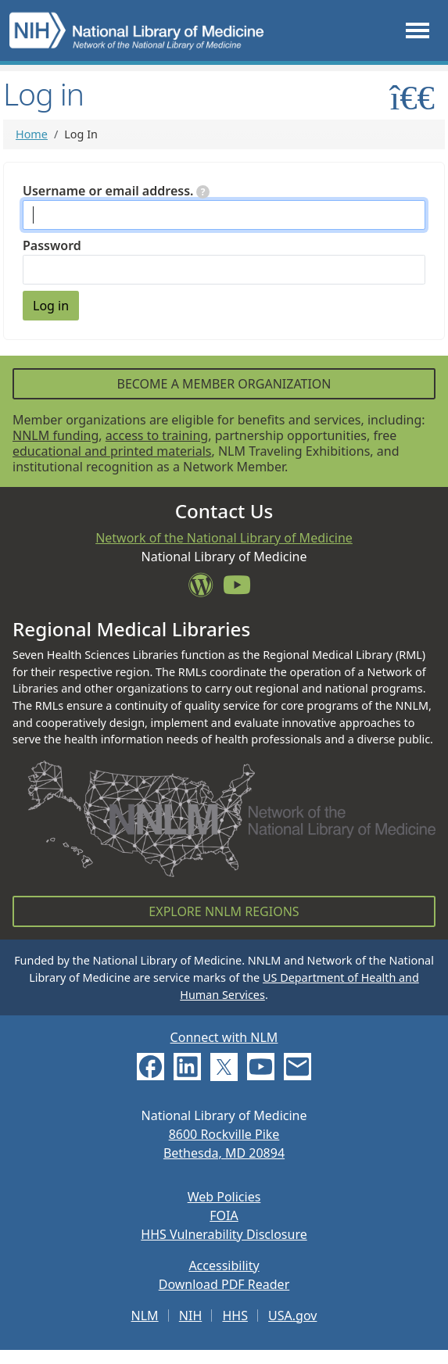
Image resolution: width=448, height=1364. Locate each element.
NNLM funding (56, 435)
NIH (190, 1315)
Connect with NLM (224, 1037)
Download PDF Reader (224, 1284)
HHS (235, 1315)
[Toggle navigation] (417, 30)
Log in (51, 305)
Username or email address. (116, 190)
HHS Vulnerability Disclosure (223, 1234)
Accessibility (223, 1265)
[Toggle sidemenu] (412, 97)
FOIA (224, 1215)
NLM (145, 1315)
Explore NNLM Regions (224, 911)
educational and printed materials (112, 451)
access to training (157, 435)
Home (32, 134)
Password (52, 245)
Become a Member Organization (223, 383)
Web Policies (224, 1196)
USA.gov (292, 1315)
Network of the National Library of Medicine (224, 537)
